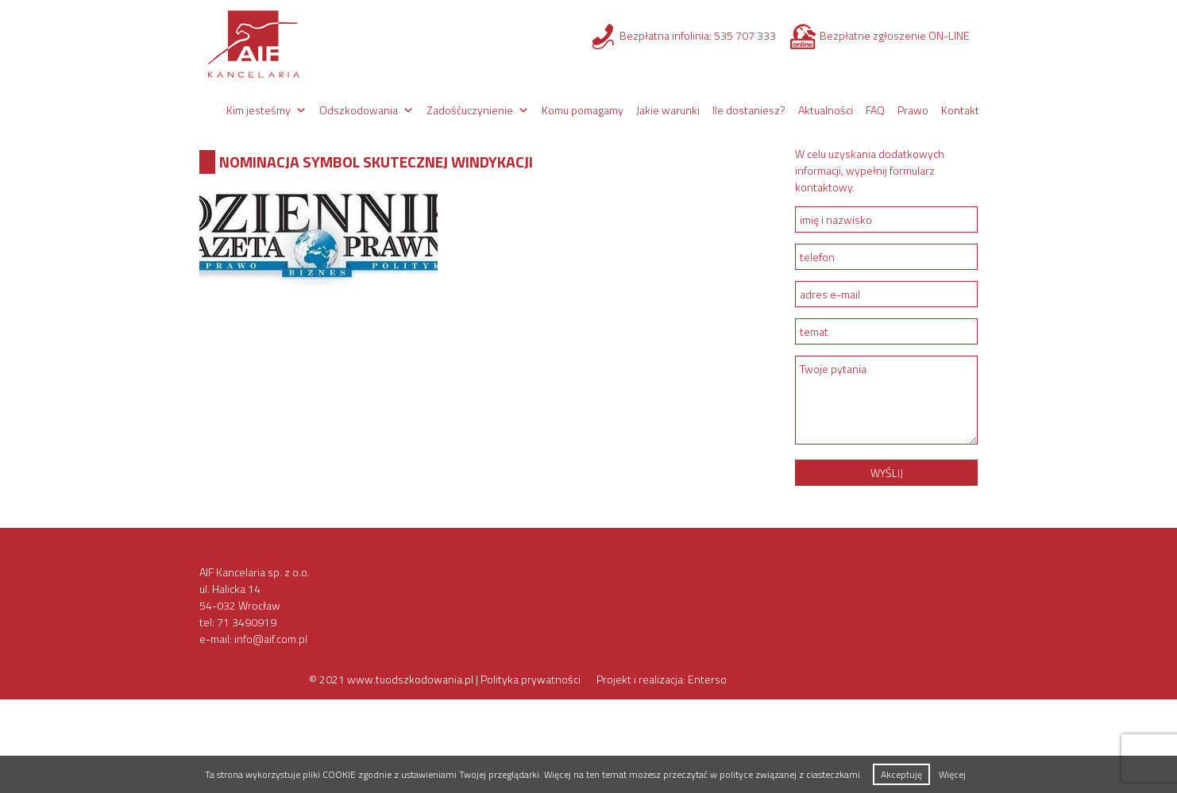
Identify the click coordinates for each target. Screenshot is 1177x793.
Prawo (912, 110)
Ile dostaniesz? (748, 110)
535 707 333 (745, 35)
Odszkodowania (358, 110)
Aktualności (825, 110)
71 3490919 (246, 622)
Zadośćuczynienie (469, 110)
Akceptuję (901, 774)
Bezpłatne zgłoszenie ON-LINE (895, 35)
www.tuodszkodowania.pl (410, 679)
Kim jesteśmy (258, 110)
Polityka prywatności (530, 679)
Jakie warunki (668, 110)
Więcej (952, 774)
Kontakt (960, 110)
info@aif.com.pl (270, 638)
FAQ (875, 110)
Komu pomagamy (582, 110)
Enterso (707, 679)
